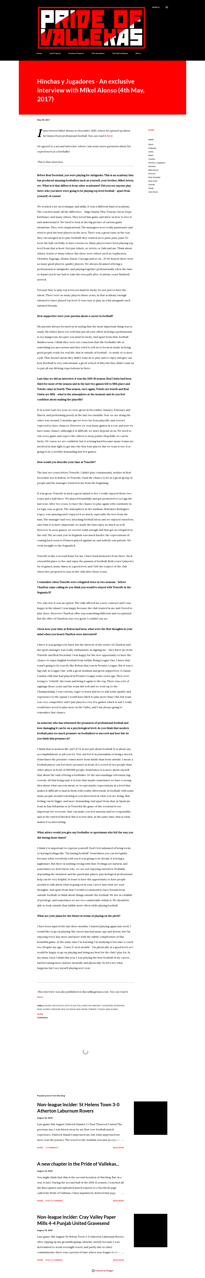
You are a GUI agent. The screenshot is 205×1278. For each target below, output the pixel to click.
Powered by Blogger (102, 1270)
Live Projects (55, 53)
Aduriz (150, 144)
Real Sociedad (154, 177)
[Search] (156, 7)
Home (39, 53)
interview (151, 166)
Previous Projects (76, 53)
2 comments (52, 1147)
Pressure (152, 174)
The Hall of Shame (120, 53)
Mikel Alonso (153, 170)
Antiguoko (152, 148)
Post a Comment (54, 1201)
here (109, 135)
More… (139, 53)
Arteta (150, 152)
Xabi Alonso (153, 192)
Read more (118, 1147)
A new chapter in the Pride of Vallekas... (78, 1164)
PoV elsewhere (98, 53)
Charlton (151, 159)
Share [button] (151, 130)
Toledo (151, 188)
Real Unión (152, 181)
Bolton (150, 155)
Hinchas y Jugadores (156, 163)
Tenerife (151, 185)
